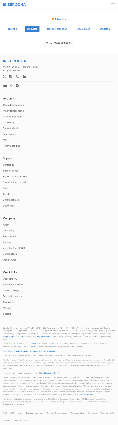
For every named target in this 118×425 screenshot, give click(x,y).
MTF (5, 140)
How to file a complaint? (15, 176)
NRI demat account (12, 116)
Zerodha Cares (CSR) (14, 248)
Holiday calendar (57, 28)
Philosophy (8, 230)
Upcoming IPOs (11, 278)
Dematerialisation (11, 128)
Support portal (10, 170)
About (6, 224)
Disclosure (92, 413)
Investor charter (22, 420)
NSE (5, 413)
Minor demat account (13, 110)
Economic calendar (12, 296)
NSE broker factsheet (51, 373)
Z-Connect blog (11, 200)
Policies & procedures (57, 413)
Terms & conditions (34, 413)
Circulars (32, 28)
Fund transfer (10, 134)
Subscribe (59, 19)
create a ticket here (86, 395)
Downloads (8, 205)
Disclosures (83, 28)
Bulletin (12, 28)
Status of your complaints (16, 182)
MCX (20, 413)
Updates (105, 28)
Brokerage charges (13, 284)
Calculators (8, 302)
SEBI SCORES (32, 344)
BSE (12, 413)
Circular (7, 194)
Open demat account (13, 105)
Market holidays (11, 290)
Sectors (7, 313)
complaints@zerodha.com (13, 337)
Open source (9, 259)
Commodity (8, 122)
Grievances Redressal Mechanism (43, 351)
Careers (7, 242)
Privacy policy (77, 413)
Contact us (8, 165)
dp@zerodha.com (44, 337)
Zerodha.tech (10, 254)
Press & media (10, 236)
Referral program (11, 145)
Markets (7, 308)
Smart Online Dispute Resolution (15, 351)
